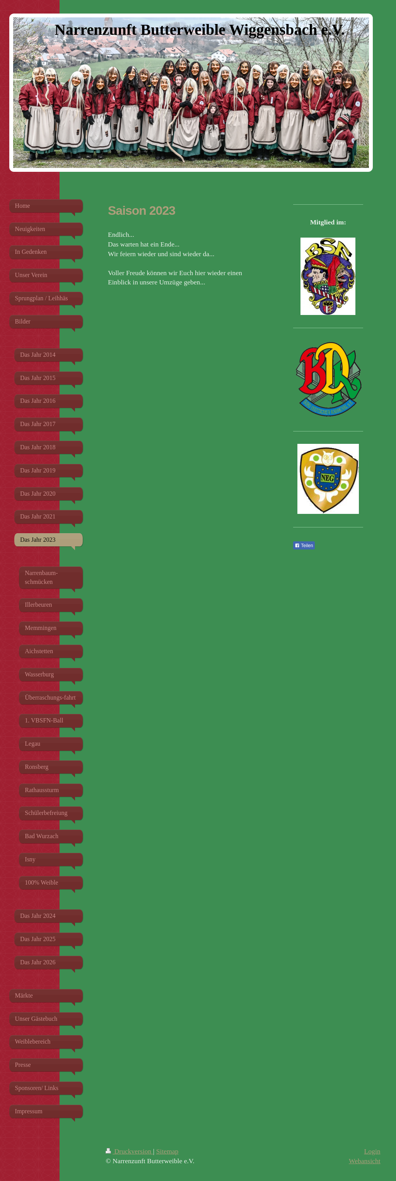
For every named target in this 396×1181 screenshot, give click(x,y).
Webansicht (365, 1161)
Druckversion (129, 1151)
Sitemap (167, 1151)
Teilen (304, 545)
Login (372, 1151)
